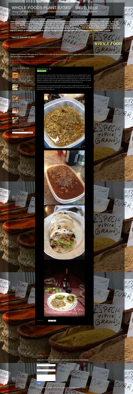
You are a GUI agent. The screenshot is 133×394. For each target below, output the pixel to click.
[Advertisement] (64, 338)
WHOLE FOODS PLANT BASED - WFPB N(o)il (55, 7)
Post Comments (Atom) (50, 355)
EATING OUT (66, 17)
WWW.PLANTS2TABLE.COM (56, 60)
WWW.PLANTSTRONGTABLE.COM (45, 62)
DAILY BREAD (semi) (79, 17)
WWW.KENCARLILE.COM (38, 60)
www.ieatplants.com (76, 47)
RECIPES (25, 17)
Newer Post (41, 352)
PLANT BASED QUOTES (53, 17)
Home (65, 352)
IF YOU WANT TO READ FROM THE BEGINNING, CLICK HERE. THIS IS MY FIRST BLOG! (60, 390)
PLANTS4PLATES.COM (96, 60)
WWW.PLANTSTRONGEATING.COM (22, 62)
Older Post (88, 352)
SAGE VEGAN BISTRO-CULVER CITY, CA (25, 85)
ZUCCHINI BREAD (24, 118)
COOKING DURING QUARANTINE (24, 74)
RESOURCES (16, 17)
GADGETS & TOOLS (37, 17)
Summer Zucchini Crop (25, 107)
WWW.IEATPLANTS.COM (20, 60)
